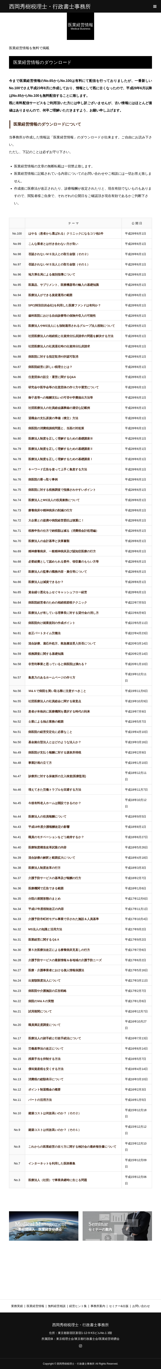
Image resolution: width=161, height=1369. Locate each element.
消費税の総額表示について (46, 1079)
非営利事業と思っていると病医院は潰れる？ (57, 664)
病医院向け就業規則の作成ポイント (51, 623)
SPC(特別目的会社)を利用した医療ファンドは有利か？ (64, 305)
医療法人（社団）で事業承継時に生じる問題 (57, 1180)
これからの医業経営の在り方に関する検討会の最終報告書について (72, 1146)
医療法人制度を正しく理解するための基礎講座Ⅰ (60, 459)
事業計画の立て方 (40, 762)
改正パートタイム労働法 (44, 633)
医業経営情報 (35, 1306)
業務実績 (17, 1306)
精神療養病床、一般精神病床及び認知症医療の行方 (62, 551)
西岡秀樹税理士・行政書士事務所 (50, 7)
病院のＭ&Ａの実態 (41, 1001)
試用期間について (40, 1011)
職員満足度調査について (44, 1024)
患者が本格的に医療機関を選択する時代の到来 (59, 711)
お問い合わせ (141, 1306)
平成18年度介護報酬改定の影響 (49, 826)
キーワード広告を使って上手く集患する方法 (57, 469)
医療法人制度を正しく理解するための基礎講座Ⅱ (60, 448)
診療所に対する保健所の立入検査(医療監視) (57, 776)
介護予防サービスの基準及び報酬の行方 (54, 878)
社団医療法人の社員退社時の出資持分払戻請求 (59, 346)
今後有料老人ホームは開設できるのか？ (54, 803)
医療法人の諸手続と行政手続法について (54, 1038)
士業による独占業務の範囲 (46, 721)
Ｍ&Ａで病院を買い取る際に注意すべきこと (57, 691)
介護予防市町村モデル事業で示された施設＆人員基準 (63, 919)
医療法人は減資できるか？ (46, 582)
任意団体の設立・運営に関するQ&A (52, 377)
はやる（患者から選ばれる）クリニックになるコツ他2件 (65, 233)
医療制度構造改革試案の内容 (47, 847)
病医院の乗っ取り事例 (43, 479)
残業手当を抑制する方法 (44, 1059)
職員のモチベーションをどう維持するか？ (56, 837)
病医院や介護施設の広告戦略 (47, 990)
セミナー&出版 (119, 1306)
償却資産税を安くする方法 (46, 1069)
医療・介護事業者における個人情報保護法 (56, 970)
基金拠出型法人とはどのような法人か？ (54, 742)
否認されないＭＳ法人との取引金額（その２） (59, 254)
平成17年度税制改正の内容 (46, 909)
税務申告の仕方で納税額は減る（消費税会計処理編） (63, 530)
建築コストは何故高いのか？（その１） (54, 1129)
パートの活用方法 (40, 1099)
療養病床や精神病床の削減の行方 (50, 510)
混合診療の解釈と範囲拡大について (51, 857)
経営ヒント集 (78, 1306)
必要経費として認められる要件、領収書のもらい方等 (63, 561)
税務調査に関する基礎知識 (46, 653)
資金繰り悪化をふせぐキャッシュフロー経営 (57, 592)
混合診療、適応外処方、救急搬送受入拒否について (62, 643)
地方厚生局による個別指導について (51, 274)
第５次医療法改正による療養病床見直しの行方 (59, 950)
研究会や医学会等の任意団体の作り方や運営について (63, 387)
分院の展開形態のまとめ (44, 898)
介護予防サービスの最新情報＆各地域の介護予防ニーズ (65, 960)
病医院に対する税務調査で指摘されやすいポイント (62, 489)
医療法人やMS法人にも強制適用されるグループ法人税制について (71, 325)
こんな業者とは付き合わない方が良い (53, 243)
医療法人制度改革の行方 (44, 867)
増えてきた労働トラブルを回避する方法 (54, 789)
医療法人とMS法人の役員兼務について (54, 500)
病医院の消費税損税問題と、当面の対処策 (56, 428)
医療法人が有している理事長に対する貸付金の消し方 (63, 612)
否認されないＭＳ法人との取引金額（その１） (59, 264)
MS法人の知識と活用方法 (45, 929)
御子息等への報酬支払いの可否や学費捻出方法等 (60, 397)
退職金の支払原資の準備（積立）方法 (53, 418)
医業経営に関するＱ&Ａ (44, 939)
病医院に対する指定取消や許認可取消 (53, 356)
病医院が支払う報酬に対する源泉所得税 (54, 752)
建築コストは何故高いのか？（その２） (54, 1113)
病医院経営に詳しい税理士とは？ (50, 367)
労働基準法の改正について (46, 1048)
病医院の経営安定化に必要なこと (50, 732)
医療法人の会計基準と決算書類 (48, 541)
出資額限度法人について (44, 980)
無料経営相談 (57, 1306)
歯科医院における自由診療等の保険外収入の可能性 (62, 315)
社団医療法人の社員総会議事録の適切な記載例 (59, 408)
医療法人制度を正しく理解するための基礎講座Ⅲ (60, 438)
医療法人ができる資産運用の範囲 (50, 295)
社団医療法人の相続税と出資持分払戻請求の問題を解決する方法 (70, 336)
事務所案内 (98, 1306)
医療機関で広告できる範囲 (46, 888)
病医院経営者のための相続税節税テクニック (57, 602)
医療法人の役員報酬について (47, 816)
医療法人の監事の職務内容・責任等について (57, 571)
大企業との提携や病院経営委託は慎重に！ (56, 520)
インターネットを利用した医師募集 (51, 1163)
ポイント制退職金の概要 (44, 1089)
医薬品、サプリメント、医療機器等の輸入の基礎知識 (63, 284)
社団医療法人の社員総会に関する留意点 (54, 701)
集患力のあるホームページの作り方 (51, 677)
